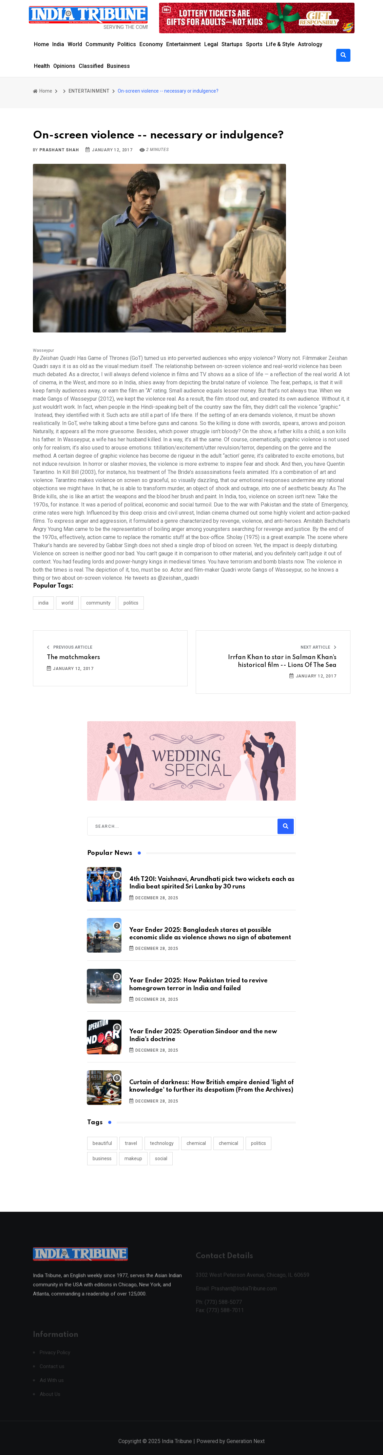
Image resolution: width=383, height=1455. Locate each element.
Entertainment (183, 44)
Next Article (319, 647)
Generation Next (246, 1447)
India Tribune (177, 1447)
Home (41, 44)
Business (118, 66)
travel (131, 1143)
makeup (133, 1158)
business (102, 1158)
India (58, 44)
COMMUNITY (98, 603)
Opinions (64, 66)
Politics (126, 44)
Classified (91, 66)
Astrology (310, 44)
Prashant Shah (59, 150)
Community (99, 44)
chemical (196, 1143)
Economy (151, 44)
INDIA (43, 603)
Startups (232, 44)
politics (258, 1143)
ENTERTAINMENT (89, 91)
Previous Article (69, 647)
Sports (254, 44)
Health (42, 66)
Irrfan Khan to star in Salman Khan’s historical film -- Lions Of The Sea (282, 661)
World (75, 44)
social (161, 1158)
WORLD (67, 603)
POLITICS (130, 603)
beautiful (102, 1143)
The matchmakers (73, 657)
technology (162, 1143)
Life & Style (280, 44)
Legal (211, 44)
